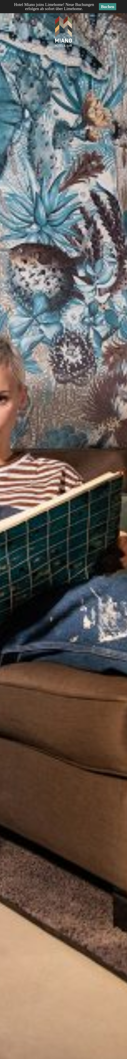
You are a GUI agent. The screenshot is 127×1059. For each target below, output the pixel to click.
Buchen (107, 6)
